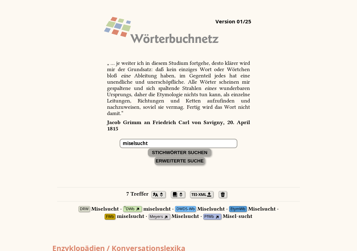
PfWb (209, 216)
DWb (129, 209)
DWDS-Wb (185, 209)
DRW (84, 209)
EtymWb (237, 209)
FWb (110, 216)
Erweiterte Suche (180, 160)
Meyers (156, 216)
